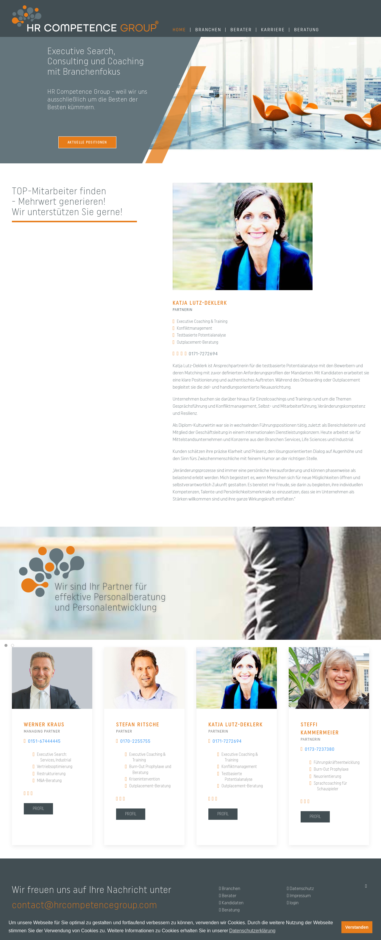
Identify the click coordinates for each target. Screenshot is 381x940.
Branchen (231, 888)
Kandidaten (232, 902)
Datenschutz (302, 888)
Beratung (231, 910)
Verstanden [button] (356, 927)
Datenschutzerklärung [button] (252, 930)
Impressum (300, 895)
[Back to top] (366, 886)
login (294, 902)
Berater (229, 895)
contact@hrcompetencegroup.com (84, 905)
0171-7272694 (201, 353)
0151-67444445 (42, 741)
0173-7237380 (320, 749)
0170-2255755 (133, 741)
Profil (38, 809)
